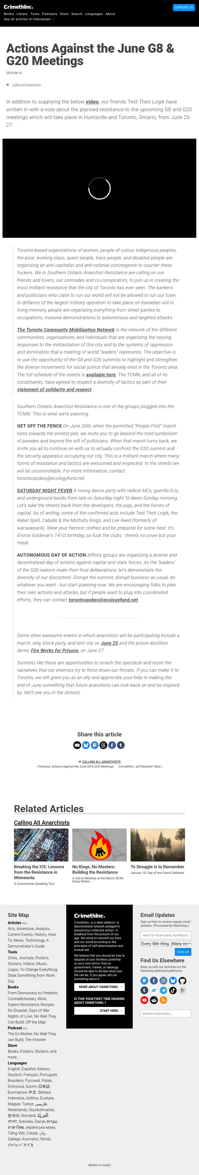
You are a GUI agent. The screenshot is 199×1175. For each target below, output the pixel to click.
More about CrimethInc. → (101, 987)
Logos (13, 969)
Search (76, 14)
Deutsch (15, 1074)
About (110, 14)
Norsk (45, 1139)
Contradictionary (22, 998)
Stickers (14, 963)
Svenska (26, 1121)
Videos (29, 963)
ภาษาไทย (16, 1127)
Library (22, 14)
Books (9, 14)
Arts (11, 928)
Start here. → (111, 1011)
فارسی (41, 1104)
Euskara (47, 1098)
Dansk (40, 1121)
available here (101, 374)
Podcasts (49, 14)
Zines (12, 958)
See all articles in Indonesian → (29, 19)
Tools (35, 14)
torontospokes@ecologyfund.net (103, 600)
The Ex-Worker (20, 1033)
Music (41, 963)
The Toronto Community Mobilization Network (66, 329)
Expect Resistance (23, 1004)
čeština (32, 1098)
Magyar (14, 1104)
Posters (41, 958)
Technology (35, 940)
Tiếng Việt (16, 1133)
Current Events (20, 934)
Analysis (42, 928)
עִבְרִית (52, 1121)
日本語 (44, 1086)
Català (31, 1133)
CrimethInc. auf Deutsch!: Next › (140, 766)
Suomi (30, 1086)
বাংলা (12, 1121)
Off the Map (36, 1022)
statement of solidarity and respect (54, 389)
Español (28, 1069)
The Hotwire (35, 1039)
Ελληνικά (16, 1086)
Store (64, 14)
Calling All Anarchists (26, 85)
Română (28, 1115)
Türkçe (27, 1104)
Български (17, 1092)
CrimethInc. (18, 7)
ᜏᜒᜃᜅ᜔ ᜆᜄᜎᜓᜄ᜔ (20, 1144)
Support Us (184, 7)
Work (42, 998)
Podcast (15, 1028)
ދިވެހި (42, 1133)
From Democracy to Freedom (33, 993)
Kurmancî (30, 1139)
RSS (24, 923)
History (40, 934)
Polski (47, 1080)
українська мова (40, 1127)
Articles (14, 922)
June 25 (109, 643)
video (92, 102)
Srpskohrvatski (41, 1109)
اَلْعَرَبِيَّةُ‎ (42, 1115)
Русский (32, 1080)
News (19, 940)
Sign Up (183, 952)
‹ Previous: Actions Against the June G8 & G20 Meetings (75, 766)
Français (31, 1074)
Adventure (25, 928)
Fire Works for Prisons (55, 650)
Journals (26, 958)
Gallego (14, 1139)
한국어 (13, 1115)
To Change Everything (38, 969)
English (14, 1069)
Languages (94, 14)
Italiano (43, 1069)
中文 (32, 1092)
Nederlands (17, 1109)
